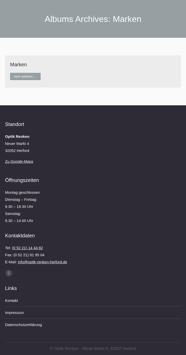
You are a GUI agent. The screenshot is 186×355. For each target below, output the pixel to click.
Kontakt (11, 300)
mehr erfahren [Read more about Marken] (24, 76)
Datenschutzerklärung (23, 324)
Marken (18, 64)
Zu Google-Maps (19, 161)
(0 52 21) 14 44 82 (27, 248)
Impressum (14, 312)
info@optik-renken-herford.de (42, 262)
